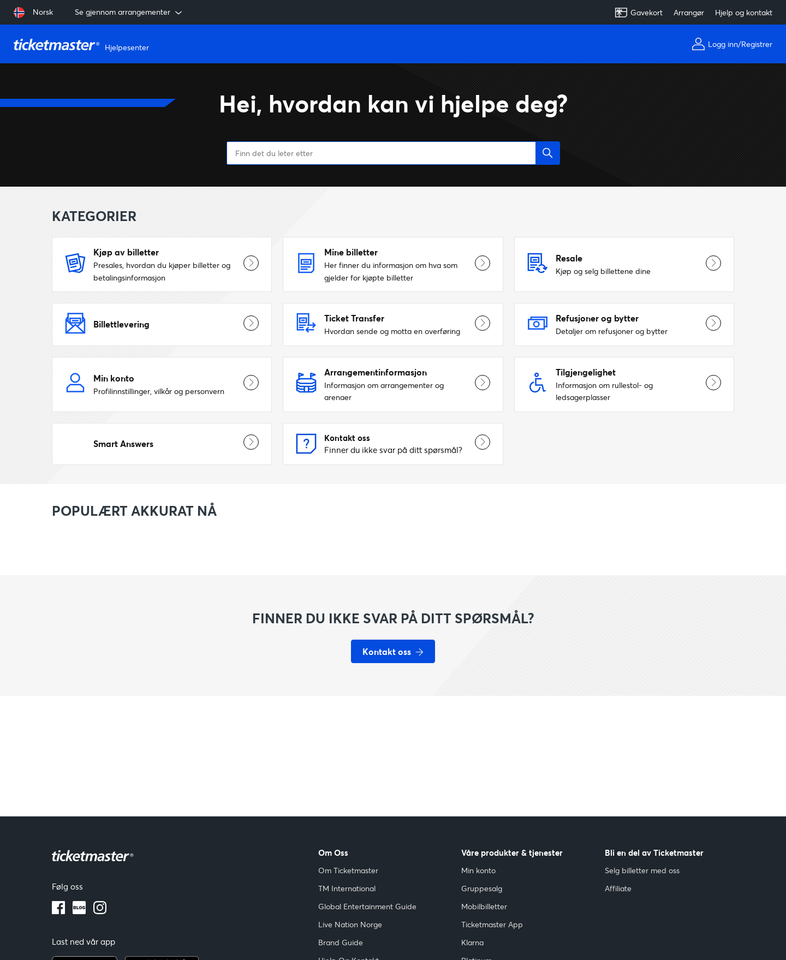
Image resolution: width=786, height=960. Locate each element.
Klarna (472, 942)
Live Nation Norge (350, 924)
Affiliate (618, 888)
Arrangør (689, 12)
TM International (347, 888)
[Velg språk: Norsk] (33, 12)
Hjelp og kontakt (743, 12)
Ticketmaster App (492, 924)
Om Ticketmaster (348, 870)
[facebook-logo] (58, 910)
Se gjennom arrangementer (129, 12)
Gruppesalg (481, 888)
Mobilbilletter (484, 906)
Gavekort (639, 12)
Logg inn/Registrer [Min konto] (732, 44)
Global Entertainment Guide (367, 906)
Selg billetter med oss (642, 870)
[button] (547, 153)
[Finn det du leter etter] (393, 153)
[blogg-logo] (79, 910)
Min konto (478, 870)
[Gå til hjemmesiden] (83, 44)
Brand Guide (340, 942)
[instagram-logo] (99, 910)
